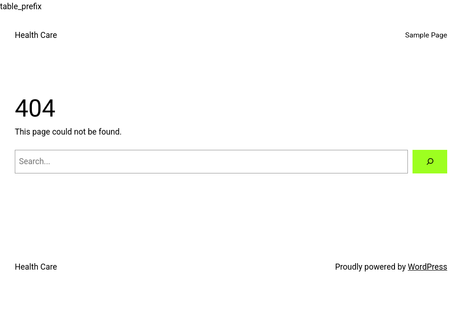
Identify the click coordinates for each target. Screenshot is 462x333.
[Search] (430, 161)
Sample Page (426, 35)
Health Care (36, 35)
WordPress (427, 266)
